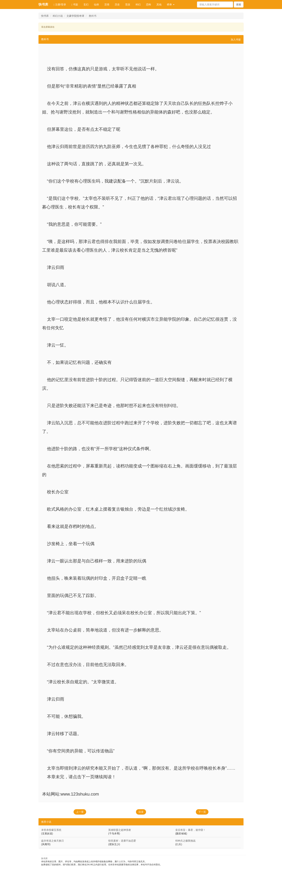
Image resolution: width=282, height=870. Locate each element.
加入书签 (236, 39)
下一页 (202, 811)
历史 (117, 4)
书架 (74, 4)
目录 (141, 811)
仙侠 (96, 4)
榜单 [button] (170, 4)
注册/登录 (60, 4)
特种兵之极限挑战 (185, 840)
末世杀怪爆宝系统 (51, 829)
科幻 (138, 4)
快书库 (43, 4)
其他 (159, 4)
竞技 (127, 4)
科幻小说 (58, 15)
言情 (106, 4)
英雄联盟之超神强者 (119, 829)
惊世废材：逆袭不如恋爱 (122, 840)
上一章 (80, 811)
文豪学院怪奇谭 (75, 15)
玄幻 (85, 4)
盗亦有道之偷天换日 (52, 840)
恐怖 (148, 4)
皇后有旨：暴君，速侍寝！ (190, 829)
